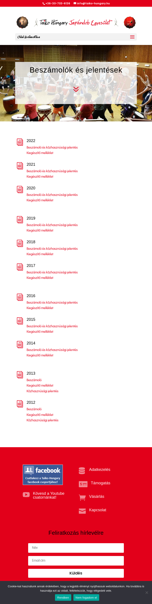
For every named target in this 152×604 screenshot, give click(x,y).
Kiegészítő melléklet (40, 153)
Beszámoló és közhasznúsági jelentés (52, 147)
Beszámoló (34, 380)
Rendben (63, 597)
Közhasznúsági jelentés (42, 391)
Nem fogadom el (86, 597)
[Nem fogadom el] (146, 592)
